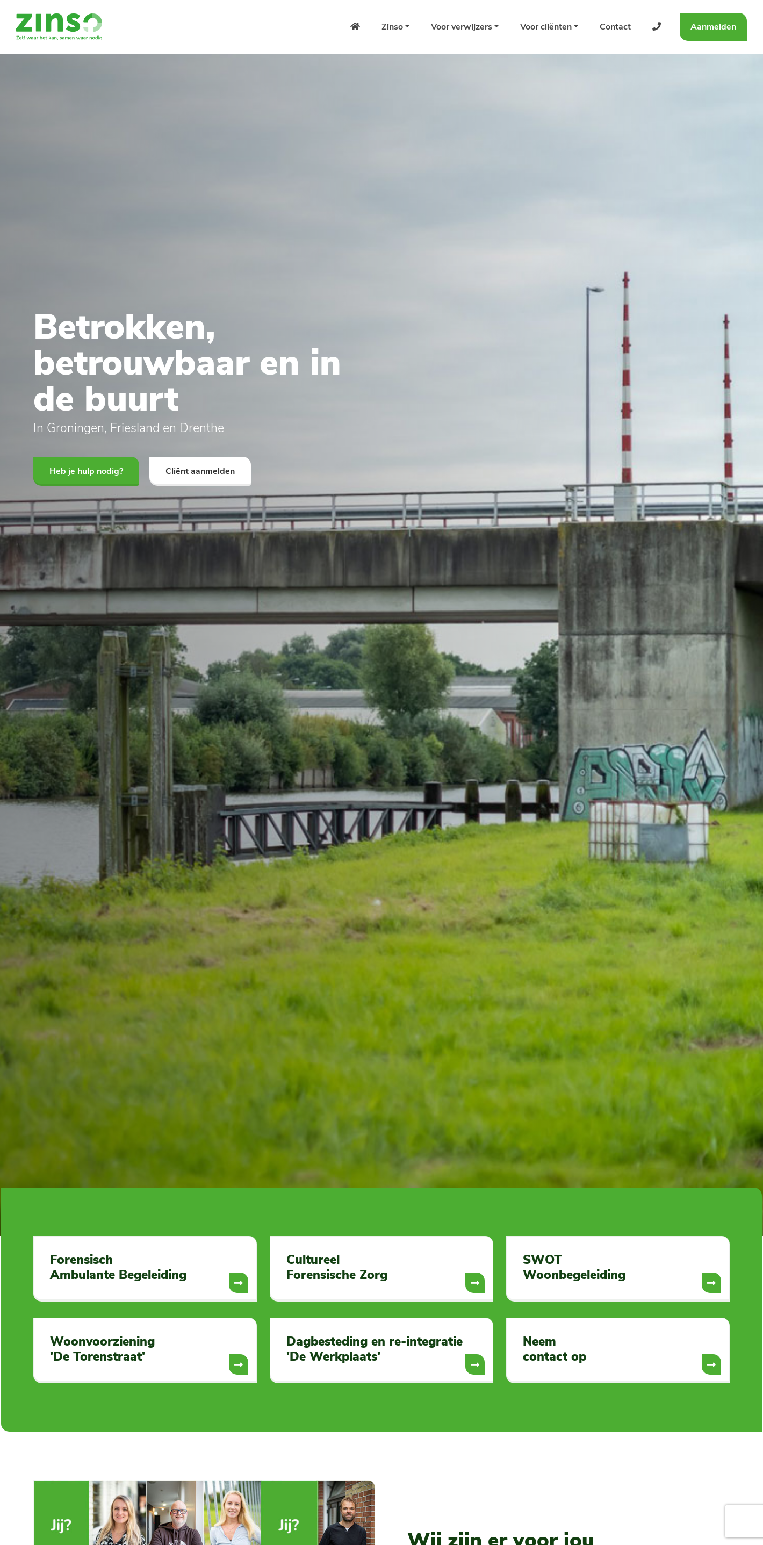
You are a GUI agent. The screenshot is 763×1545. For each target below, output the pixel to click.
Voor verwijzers (461, 27)
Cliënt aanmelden (200, 471)
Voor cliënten (546, 27)
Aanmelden (713, 27)
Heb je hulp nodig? (86, 471)
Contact (615, 27)
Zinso (392, 27)
